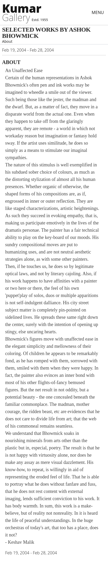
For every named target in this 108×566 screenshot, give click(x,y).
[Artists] (24, 12)
